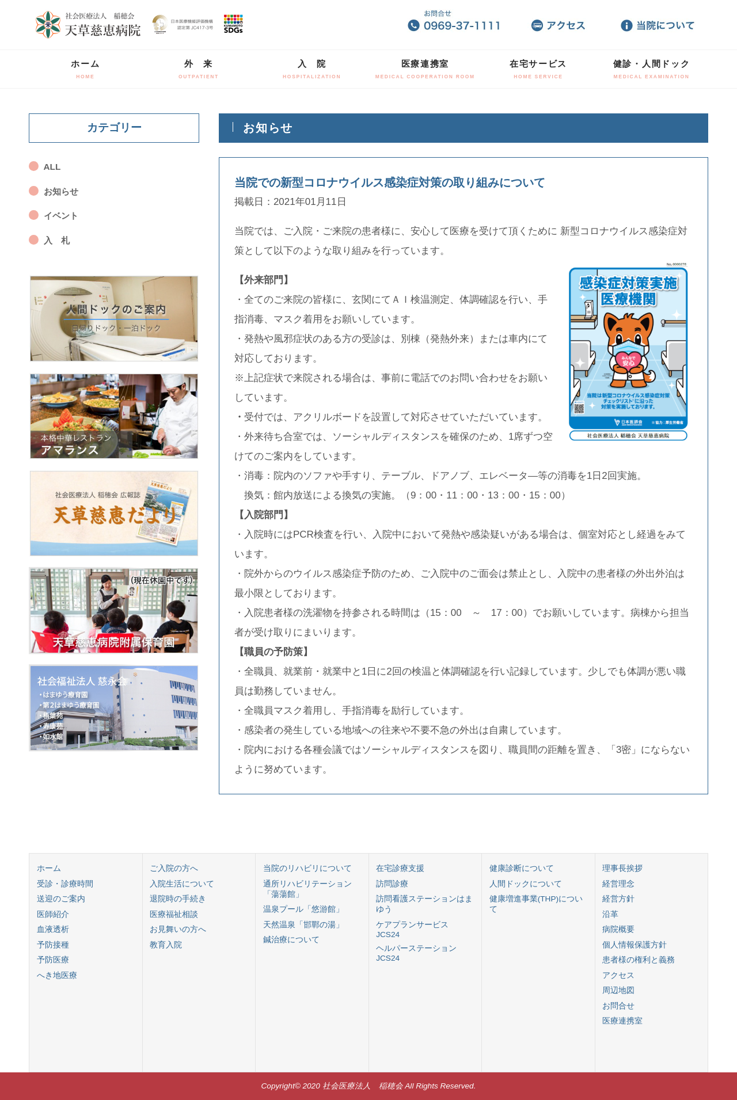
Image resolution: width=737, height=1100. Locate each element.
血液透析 (53, 929)
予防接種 (53, 945)
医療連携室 (425, 69)
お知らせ (61, 191)
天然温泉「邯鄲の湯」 (303, 924)
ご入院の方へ (174, 868)
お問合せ (618, 1006)
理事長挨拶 (622, 868)
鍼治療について (291, 939)
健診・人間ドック (651, 69)
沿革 (610, 914)
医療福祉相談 (174, 914)
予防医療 (53, 960)
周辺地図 (618, 990)
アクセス (618, 975)
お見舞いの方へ (178, 929)
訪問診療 (392, 884)
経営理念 (618, 884)
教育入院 (166, 945)
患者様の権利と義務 (638, 960)
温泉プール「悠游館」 (303, 909)
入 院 (312, 69)
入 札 (57, 240)
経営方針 (618, 899)
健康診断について (521, 868)
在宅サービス (538, 69)
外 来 (198, 69)
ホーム (85, 69)
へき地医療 (57, 975)
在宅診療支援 (400, 868)
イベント (61, 215)
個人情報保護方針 (634, 945)
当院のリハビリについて (307, 868)
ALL (52, 167)
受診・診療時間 (65, 884)
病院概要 (618, 929)
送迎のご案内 (61, 899)
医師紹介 (53, 914)
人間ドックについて (525, 884)
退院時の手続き (178, 899)
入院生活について (182, 884)
